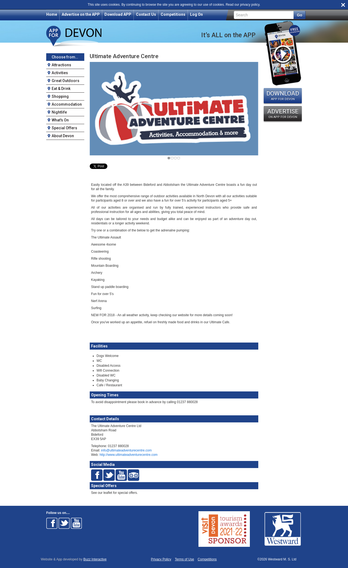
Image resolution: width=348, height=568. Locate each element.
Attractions (61, 65)
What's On (60, 120)
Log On (196, 14)
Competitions (173, 14)
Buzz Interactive (95, 559)
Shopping (60, 96)
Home (51, 14)
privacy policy (249, 5)
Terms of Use (184, 559)
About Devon (63, 136)
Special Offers (64, 128)
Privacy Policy (161, 559)
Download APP (117, 14)
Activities (60, 73)
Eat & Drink (61, 88)
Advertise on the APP (81, 14)
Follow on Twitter (64, 523)
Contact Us (146, 14)
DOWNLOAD (283, 95)
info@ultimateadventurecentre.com (126, 450)
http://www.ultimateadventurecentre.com (128, 455)
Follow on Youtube (76, 523)
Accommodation (67, 104)
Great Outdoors (65, 81)
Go (299, 15)
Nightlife (59, 112)
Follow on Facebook (52, 523)
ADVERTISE (283, 113)
